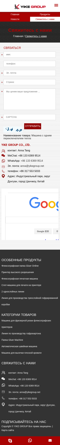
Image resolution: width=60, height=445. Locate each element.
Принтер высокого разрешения (17, 272)
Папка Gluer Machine (12, 340)
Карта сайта (7, 430)
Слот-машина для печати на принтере (21, 285)
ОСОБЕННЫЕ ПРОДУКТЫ (21, 260)
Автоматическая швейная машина (19, 346)
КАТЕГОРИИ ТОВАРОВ (18, 315)
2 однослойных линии (12, 291)
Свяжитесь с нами (45, 19)
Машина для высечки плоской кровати (21, 353)
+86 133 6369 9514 (32, 160)
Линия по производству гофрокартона (21, 333)
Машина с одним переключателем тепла (27, 137)
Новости (15, 19)
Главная (15, 14)
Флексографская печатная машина (19, 278)
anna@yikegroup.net (32, 166)
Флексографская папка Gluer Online (20, 265)
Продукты (45, 14)
